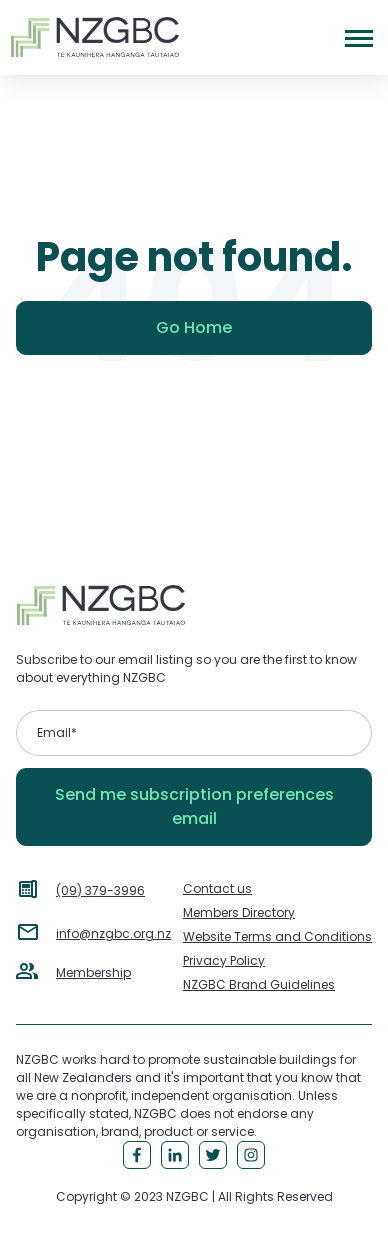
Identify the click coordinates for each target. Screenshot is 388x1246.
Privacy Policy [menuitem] (224, 960)
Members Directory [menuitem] (239, 912)
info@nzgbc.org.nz (113, 933)
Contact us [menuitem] (217, 888)
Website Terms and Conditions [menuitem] (277, 936)
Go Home (194, 327)
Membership (93, 972)
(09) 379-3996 (100, 890)
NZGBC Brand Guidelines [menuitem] (259, 984)
